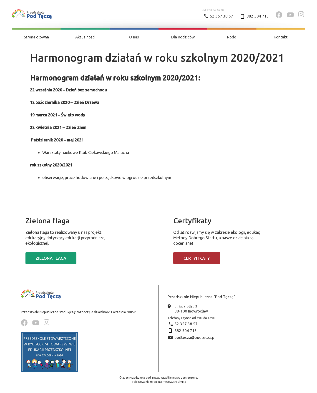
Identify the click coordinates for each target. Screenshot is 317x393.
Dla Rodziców (183, 37)
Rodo (231, 37)
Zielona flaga (51, 258)
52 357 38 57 (221, 16)
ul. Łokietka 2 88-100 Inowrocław (191, 308)
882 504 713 (258, 16)
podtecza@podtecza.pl (194, 337)
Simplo (182, 381)
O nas (134, 37)
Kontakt (281, 37)
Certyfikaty (197, 258)
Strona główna (36, 37)
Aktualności (85, 37)
